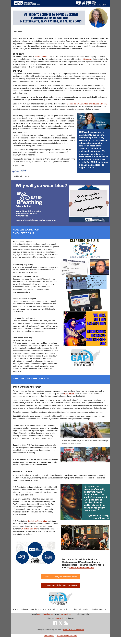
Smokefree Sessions (29, 529)
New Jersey (87, 59)
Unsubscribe (49, 636)
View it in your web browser (73, 630)
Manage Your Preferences (67, 636)
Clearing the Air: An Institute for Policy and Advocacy (87, 104)
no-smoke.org (66, 614)
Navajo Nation (40, 57)
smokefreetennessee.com (81, 567)
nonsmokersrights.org (45, 614)
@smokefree (60, 618)
